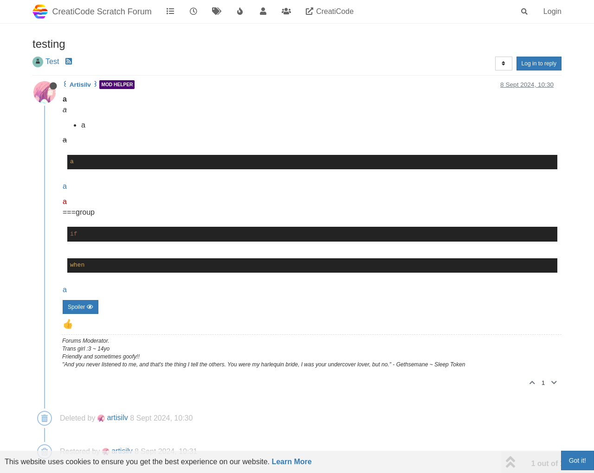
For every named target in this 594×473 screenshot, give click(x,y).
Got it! (577, 460)
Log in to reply (539, 63)
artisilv (112, 418)
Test (52, 61)
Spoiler (80, 307)
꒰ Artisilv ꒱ (80, 84)
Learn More (291, 462)
